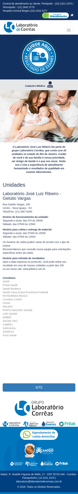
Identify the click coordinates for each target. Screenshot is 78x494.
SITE (39, 387)
